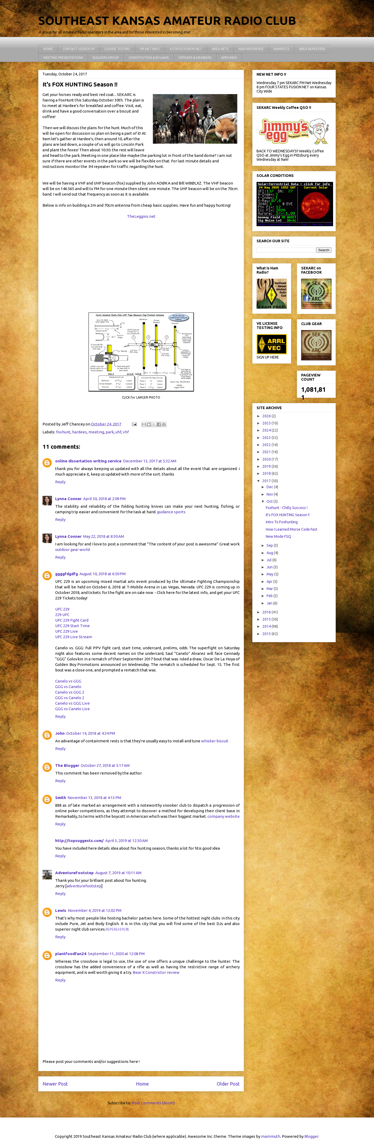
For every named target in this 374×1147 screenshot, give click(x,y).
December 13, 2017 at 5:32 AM (149, 461)
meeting (96, 432)
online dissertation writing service (88, 461)
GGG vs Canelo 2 (69, 697)
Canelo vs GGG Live (72, 703)
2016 (267, 612)
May (270, 574)
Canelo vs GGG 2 (69, 692)
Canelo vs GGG (68, 681)
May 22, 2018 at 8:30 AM (103, 536)
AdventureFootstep (74, 872)
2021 (267, 452)
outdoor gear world (72, 549)
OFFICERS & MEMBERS (194, 57)
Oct (270, 501)
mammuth (270, 1136)
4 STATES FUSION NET (185, 49)
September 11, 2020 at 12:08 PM (116, 953)
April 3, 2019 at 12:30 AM (126, 840)
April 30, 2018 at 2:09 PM (104, 498)
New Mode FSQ (278, 536)
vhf (126, 432)
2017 (267, 481)
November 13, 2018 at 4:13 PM (94, 797)
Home (142, 1083)
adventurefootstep (84, 886)
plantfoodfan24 (70, 953)
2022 (267, 445)
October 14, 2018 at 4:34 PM (90, 733)
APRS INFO (229, 57)
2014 (267, 626)
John (60, 733)
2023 (267, 437)
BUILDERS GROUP (106, 57)
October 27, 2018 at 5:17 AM (105, 765)
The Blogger (67, 765)
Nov (270, 494)
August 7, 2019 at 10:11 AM (118, 872)
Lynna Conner (68, 498)
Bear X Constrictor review (156, 972)
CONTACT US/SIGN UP (79, 49)
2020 (267, 459)
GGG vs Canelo (68, 686)
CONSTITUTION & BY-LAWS (149, 57)
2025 (267, 423)
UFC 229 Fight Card (71, 620)
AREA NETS (220, 49)
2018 (267, 473)
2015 (267, 619)
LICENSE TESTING (117, 49)
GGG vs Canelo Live (72, 708)
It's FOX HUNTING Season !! (288, 515)
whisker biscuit (214, 741)
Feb (270, 596)
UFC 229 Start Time (72, 625)
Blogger (311, 1136)
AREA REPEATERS (312, 49)
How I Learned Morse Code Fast (291, 529)
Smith (60, 797)
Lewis (60, 910)
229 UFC (62, 614)
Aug (270, 553)
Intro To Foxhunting (282, 522)
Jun (270, 567)
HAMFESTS (281, 49)
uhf (118, 432)
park (110, 432)
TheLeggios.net (141, 216)
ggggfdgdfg (66, 574)
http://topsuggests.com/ (79, 840)
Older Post (228, 1083)
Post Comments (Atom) (153, 1103)
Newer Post (55, 1083)
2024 (267, 430)
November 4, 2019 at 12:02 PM (94, 910)
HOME (48, 49)
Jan (270, 603)
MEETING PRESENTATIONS (63, 57)
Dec (270, 487)
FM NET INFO (150, 49)
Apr (270, 581)
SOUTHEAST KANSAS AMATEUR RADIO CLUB (167, 20)
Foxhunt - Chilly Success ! (286, 508)
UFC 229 (62, 609)
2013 (267, 634)
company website (223, 816)
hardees (79, 432)
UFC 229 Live (66, 631)
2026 (267, 416)
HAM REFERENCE (251, 49)
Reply (60, 482)
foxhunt (63, 432)
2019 (267, 466)
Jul (269, 560)
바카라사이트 (117, 929)
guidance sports (171, 512)
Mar (270, 589)
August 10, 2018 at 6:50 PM (102, 574)
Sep (270, 545)
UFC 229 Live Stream (73, 637)
